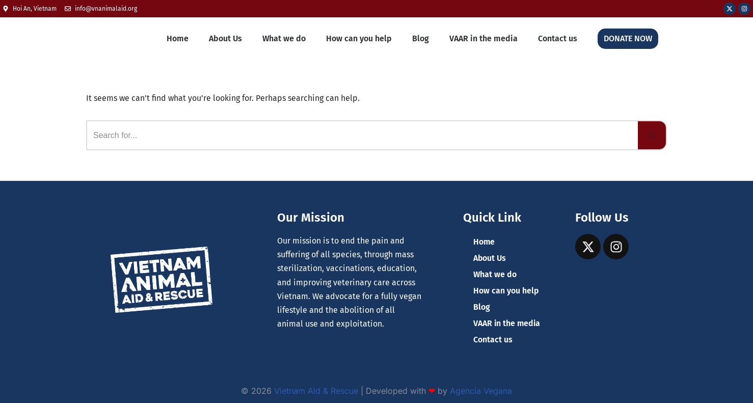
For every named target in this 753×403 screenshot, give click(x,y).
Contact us (557, 38)
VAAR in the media (483, 38)
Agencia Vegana (481, 391)
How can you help (359, 38)
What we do (284, 38)
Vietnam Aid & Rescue (316, 391)
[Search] (362, 135)
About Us (225, 38)
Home (178, 38)
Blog (420, 38)
